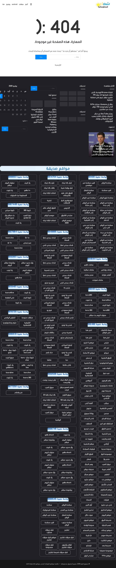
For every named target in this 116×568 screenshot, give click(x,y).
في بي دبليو (106, 505)
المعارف (89, 424)
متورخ (88, 408)
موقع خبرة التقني (106, 397)
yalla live (18, 278)
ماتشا (49, 360)
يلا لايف (27, 183)
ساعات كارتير (88, 265)
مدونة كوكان (89, 386)
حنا (67, 360)
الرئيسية (58, 65)
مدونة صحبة (106, 449)
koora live (89, 305)
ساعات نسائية (89, 270)
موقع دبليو (89, 480)
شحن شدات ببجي (67, 318)
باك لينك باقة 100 (66, 400)
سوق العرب (49, 387)
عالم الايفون (106, 381)
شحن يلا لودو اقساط (49, 257)
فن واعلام (18, 392)
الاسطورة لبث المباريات (18, 195)
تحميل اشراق (106, 429)
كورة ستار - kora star (27, 359)
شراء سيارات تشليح (67, 537)
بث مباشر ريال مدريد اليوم (9, 217)
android (14, 4)
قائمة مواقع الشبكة (52, 564)
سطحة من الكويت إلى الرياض (89, 249)
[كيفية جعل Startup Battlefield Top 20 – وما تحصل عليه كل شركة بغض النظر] (81, 99)
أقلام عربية (106, 469)
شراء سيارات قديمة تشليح (58, 552)
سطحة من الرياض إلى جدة (106, 204)
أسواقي (89, 381)
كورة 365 (27, 210)
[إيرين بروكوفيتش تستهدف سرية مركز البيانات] (72, 99)
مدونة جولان (89, 469)
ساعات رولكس (106, 270)
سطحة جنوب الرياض (67, 524)
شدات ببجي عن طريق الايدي (49, 289)
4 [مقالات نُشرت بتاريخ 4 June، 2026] (4, 96)
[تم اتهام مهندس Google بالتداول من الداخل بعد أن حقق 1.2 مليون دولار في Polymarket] (64, 104)
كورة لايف (106, 295)
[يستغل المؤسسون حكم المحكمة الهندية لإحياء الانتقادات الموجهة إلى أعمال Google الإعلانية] (81, 104)
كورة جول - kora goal (9, 351)
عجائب (106, 403)
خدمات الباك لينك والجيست (66, 381)
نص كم (106, 348)
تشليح (66, 530)
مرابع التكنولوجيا (106, 363)
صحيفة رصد (106, 546)
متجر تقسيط (49, 270)
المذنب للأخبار (106, 485)
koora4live (106, 300)
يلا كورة (18, 303)
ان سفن (89, 358)
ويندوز (8, 4)
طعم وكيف (106, 439)
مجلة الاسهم (89, 368)
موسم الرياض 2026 (67, 222)
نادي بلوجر (89, 396)
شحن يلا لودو (67, 325)
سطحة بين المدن (66, 510)
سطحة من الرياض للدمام (106, 219)
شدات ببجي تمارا (49, 238)
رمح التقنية (106, 434)
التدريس (67, 208)
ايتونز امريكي (49, 250)
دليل (88, 540)
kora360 (89, 295)
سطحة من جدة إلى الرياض (106, 234)
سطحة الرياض (106, 183)
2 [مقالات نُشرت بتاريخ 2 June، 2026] (12, 96)
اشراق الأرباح (89, 454)
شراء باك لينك (67, 183)
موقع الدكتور (106, 510)
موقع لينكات (106, 530)
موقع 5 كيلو (89, 343)
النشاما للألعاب (88, 490)
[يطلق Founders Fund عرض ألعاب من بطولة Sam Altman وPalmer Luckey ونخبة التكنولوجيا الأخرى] (81, 93)
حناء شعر (49, 353)
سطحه (49, 505)
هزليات (106, 500)
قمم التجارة (106, 525)
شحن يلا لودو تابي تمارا (49, 296)
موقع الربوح (106, 515)
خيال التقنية (88, 363)
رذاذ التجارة (89, 434)
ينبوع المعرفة (106, 495)
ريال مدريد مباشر (67, 447)
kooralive (9, 373)
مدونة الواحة (89, 525)
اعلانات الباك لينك (49, 193)
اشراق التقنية (106, 358)
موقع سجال (88, 474)
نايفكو (88, 546)
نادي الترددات (89, 419)
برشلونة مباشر (49, 440)
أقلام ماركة (106, 275)
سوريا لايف (10, 358)
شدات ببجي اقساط (66, 239)
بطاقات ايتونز (49, 333)
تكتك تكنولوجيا (106, 386)
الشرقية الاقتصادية (89, 374)
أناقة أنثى (89, 403)
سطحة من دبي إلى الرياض (89, 226)
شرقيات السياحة (89, 449)
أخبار (26, 4)
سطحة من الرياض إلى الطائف (88, 212)
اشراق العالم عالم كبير (49, 209)
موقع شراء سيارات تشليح (49, 539)
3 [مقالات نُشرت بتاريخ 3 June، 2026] (8, 96)
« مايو (25, 121)
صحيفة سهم (106, 535)
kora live (27, 373)
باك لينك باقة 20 (49, 395)
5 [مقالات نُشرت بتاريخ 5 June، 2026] (0, 96)
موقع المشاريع (106, 490)
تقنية (49, 200)
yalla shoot (49, 435)
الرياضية (58, 420)
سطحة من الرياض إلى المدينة (106, 241)
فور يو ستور (49, 283)
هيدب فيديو (89, 429)
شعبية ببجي (67, 333)
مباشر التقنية (89, 444)
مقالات (21, 4)
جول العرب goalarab (27, 217)
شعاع (89, 459)
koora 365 (27, 378)
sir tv (9, 243)
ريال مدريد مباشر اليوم (27, 264)
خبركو (106, 353)
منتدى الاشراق (66, 215)
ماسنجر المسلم (89, 530)
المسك (88, 500)
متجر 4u (67, 288)
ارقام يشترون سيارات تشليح (67, 546)
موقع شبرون (89, 520)
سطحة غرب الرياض (89, 198)
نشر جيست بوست (49, 380)
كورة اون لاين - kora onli (27, 351)
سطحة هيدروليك (49, 510)
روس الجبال (89, 464)
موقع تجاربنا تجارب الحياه (66, 414)
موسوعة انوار (106, 454)
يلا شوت (89, 300)
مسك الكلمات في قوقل (106, 331)
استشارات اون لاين (106, 424)
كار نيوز (88, 391)
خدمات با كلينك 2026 (49, 406)
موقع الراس (88, 485)
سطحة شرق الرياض (106, 198)
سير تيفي (27, 243)
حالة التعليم (88, 495)
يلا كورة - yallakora (9, 366)
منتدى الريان (88, 556)
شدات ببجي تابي (49, 245)
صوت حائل (89, 515)
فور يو (49, 310)
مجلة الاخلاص (89, 551)
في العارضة (9, 298)
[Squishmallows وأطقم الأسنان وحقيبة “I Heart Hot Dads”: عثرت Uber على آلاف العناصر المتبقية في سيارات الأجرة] (64, 93)
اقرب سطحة (106, 190)
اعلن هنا (89, 330)
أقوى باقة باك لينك (66, 406)
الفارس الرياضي (9, 318)
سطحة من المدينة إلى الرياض (89, 241)
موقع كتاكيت (106, 540)
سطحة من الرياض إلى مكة (88, 204)
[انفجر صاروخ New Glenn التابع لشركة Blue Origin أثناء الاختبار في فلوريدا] (72, 104)
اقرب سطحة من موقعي (89, 184)
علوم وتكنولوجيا (9, 323)
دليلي (106, 343)
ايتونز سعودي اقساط (66, 257)
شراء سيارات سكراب (49, 531)
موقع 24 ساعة (89, 353)
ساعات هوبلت (97, 280)
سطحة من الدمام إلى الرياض (88, 234)
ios (3, 4)
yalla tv (27, 190)
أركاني (106, 444)
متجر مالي (89, 348)
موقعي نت (106, 480)
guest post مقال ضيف (67, 389)
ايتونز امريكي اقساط (49, 304)
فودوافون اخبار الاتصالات (66, 202)
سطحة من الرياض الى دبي (106, 226)
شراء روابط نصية (67, 188)
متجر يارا (106, 459)
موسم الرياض (49, 215)
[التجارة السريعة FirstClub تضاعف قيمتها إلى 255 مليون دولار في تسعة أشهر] (72, 93)
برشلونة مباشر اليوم (9, 264)
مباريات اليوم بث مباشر (97, 315)
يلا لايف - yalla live (27, 366)
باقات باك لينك (49, 188)
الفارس (106, 474)
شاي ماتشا (67, 365)
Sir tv (27, 238)
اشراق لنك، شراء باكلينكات (66, 194)
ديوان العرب (106, 464)
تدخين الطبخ (88, 510)
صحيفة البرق (106, 520)
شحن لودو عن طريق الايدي (49, 326)
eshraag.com (30, 564)
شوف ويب (106, 368)
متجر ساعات (88, 275)
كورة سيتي (9, 210)
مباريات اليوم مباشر (66, 441)
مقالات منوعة (27, 318)
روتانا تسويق (88, 413)
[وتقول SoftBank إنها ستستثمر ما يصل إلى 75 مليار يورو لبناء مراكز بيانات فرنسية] (64, 99)
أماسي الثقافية (106, 408)
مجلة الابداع (106, 419)
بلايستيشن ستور (66, 338)
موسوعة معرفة (106, 551)
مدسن (106, 413)
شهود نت (89, 439)
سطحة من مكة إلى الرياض (106, 212)
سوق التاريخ (66, 395)
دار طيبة (89, 535)
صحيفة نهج (106, 391)
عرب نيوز (106, 373)
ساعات (106, 265)
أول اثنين (89, 505)
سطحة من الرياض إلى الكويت (106, 249)
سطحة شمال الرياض (89, 192)
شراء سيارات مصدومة (49, 546)
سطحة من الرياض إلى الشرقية (88, 219)
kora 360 (88, 310)
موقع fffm (106, 556)
